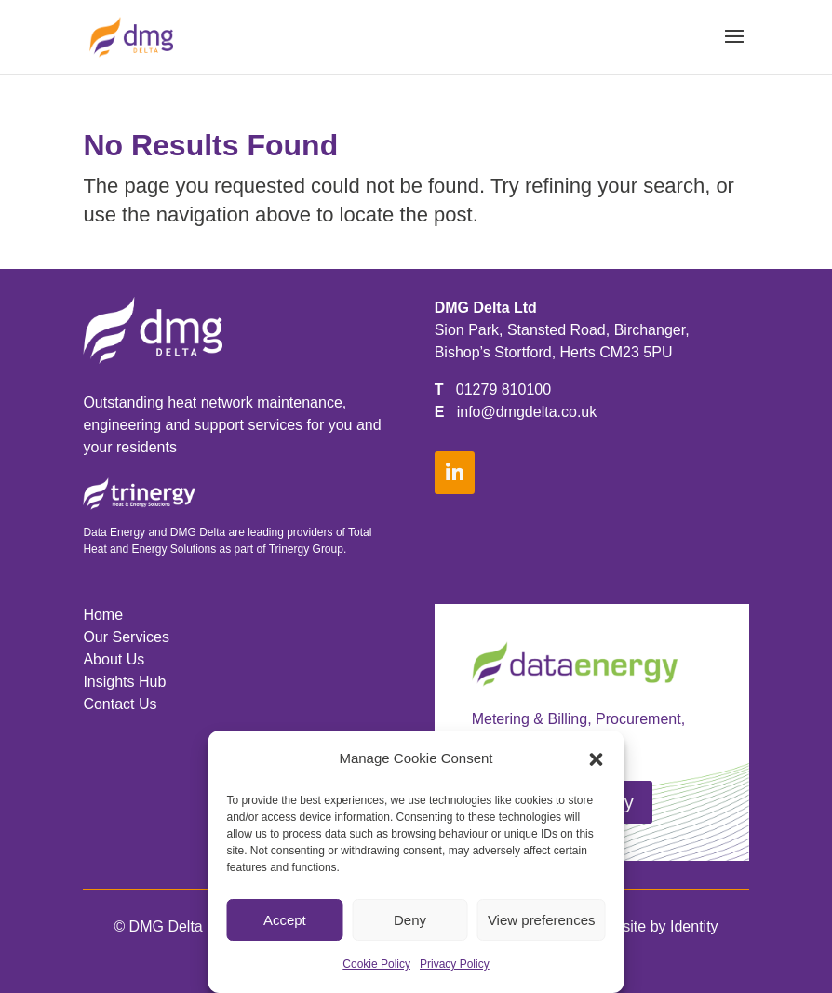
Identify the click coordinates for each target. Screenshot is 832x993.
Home (103, 615)
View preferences (542, 920)
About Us (113, 659)
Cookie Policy (376, 964)
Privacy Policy (455, 964)
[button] (596, 759)
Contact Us (119, 704)
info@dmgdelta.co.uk (527, 412)
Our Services (125, 637)
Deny (410, 920)
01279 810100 (503, 389)
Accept (284, 920)
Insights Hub (124, 682)
